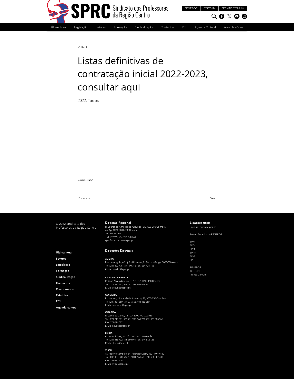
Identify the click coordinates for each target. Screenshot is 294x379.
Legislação (63, 265)
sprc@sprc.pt (112, 240)
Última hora (64, 252)
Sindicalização (65, 277)
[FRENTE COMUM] (233, 8)
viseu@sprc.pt (120, 363)
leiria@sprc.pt (120, 343)
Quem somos (65, 289)
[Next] (206, 198)
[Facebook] (221, 16)
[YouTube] (236, 16)
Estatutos (62, 295)
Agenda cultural (66, 307)
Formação (62, 271)
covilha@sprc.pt (121, 287)
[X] (229, 16)
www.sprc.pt (127, 240)
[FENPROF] (191, 8)
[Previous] (91, 198)
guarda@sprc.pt (121, 325)
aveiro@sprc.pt (121, 269)
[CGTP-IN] (209, 8)
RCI (58, 301)
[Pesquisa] (214, 16)
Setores (61, 258)
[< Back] (91, 47)
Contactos (63, 283)
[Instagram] (244, 16)
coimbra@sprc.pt (122, 304)
